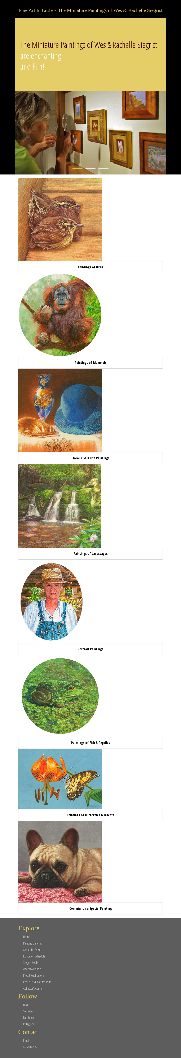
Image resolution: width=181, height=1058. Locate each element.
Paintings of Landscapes (91, 553)
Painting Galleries (32, 943)
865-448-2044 (30, 1047)
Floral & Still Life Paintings (90, 458)
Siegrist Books (30, 962)
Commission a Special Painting (90, 908)
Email (26, 1040)
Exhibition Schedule (34, 956)
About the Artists (32, 949)
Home (26, 937)
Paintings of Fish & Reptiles (90, 742)
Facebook (28, 1017)
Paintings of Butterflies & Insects (90, 815)
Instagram (28, 1024)
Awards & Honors (32, 969)
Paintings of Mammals (90, 362)
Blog (25, 1005)
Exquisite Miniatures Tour (37, 982)
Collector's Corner (33, 988)
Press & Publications (33, 975)
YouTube (28, 1011)
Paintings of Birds (90, 267)
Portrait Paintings (90, 649)
